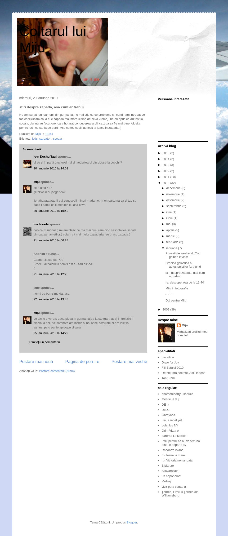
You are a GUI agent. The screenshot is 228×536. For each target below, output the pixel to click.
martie (171, 236)
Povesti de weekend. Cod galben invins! (182, 255)
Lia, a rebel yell (172, 420)
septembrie (174, 206)
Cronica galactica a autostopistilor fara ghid (183, 265)
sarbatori (45, 138)
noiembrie (173, 194)
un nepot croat (171, 476)
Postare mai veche (129, 361)
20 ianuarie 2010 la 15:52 (51, 211)
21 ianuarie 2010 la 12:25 (51, 274)
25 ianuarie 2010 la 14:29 (51, 333)
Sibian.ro (168, 465)
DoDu (166, 410)
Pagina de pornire (82, 361)
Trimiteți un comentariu (44, 342)
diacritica (168, 357)
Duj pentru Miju (175, 300)
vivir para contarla (174, 486)
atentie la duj (170, 399)
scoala (57, 138)
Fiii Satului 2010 (173, 367)
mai (169, 224)
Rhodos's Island (172, 450)
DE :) (165, 404)
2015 (166, 153)
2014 (166, 159)
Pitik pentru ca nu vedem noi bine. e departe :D (181, 443)
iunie (170, 218)
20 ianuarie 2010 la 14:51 (51, 168)
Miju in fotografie (176, 288)
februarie (172, 242)
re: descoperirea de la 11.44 (184, 282)
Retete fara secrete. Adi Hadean (184, 373)
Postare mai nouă (36, 361)
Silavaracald (170, 471)
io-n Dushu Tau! (45, 156)
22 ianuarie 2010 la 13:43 (51, 299)
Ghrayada (168, 415)
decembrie (173, 188)
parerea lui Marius (174, 436)
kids (35, 138)
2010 (166, 183)
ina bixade (41, 224)
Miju (37, 182)
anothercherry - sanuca (177, 394)
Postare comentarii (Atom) (57, 371)
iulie (169, 212)
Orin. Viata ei (170, 430)
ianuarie (172, 248)
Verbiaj (166, 481)
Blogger (132, 522)
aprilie (170, 230)
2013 (166, 165)
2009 (166, 309)
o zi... (169, 294)
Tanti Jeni (168, 378)
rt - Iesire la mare (173, 455)
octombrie (173, 200)
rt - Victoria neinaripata (177, 460)
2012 (166, 171)
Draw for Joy (170, 362)
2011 (166, 177)
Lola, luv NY (170, 425)
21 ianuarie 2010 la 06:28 (51, 240)
